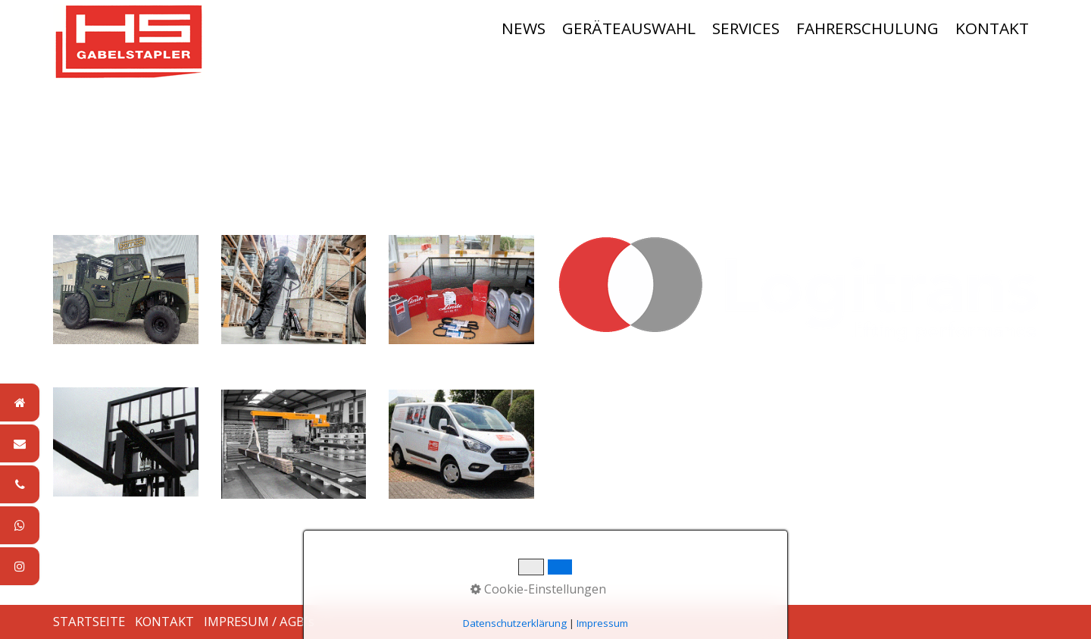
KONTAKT (992, 28)
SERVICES (746, 28)
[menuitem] (524, 28)
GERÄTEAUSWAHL (629, 28)
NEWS (524, 28)
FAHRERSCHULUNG (867, 28)
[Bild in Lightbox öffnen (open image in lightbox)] (797, 290)
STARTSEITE (89, 621)
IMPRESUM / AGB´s (259, 621)
